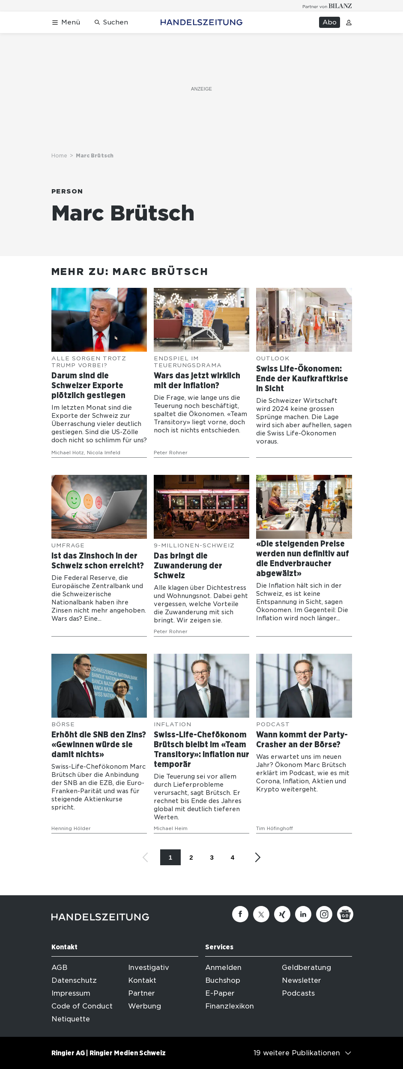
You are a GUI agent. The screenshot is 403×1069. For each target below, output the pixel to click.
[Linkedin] (303, 914)
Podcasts (298, 993)
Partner (141, 993)
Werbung (144, 1006)
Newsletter (301, 980)
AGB (59, 967)
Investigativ (148, 967)
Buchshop (222, 980)
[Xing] (282, 914)
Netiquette (70, 1019)
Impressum (70, 993)
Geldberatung (306, 967)
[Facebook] (240, 914)
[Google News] (345, 914)
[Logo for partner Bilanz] (327, 5)
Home (59, 155)
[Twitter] (261, 914)
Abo (329, 22)
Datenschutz (74, 980)
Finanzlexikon (229, 1006)
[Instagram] (324, 914)
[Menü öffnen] (66, 22)
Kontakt (142, 980)
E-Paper (220, 993)
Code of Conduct (82, 1006)
